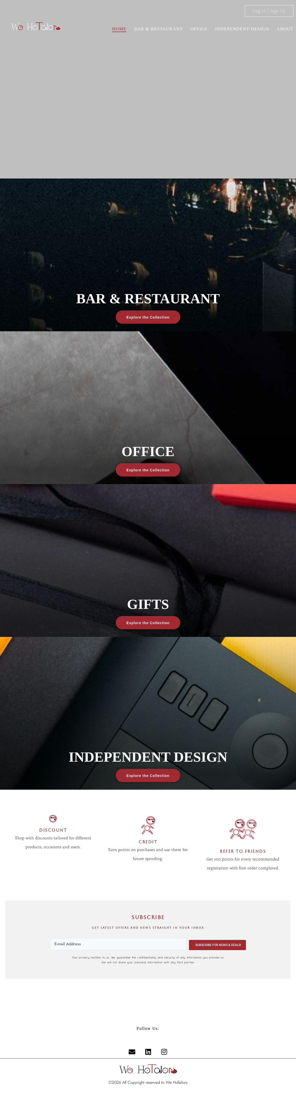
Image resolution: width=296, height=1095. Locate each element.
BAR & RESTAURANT (158, 28)
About (285, 28)
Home (119, 28)
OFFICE (199, 28)
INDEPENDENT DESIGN (242, 28)
